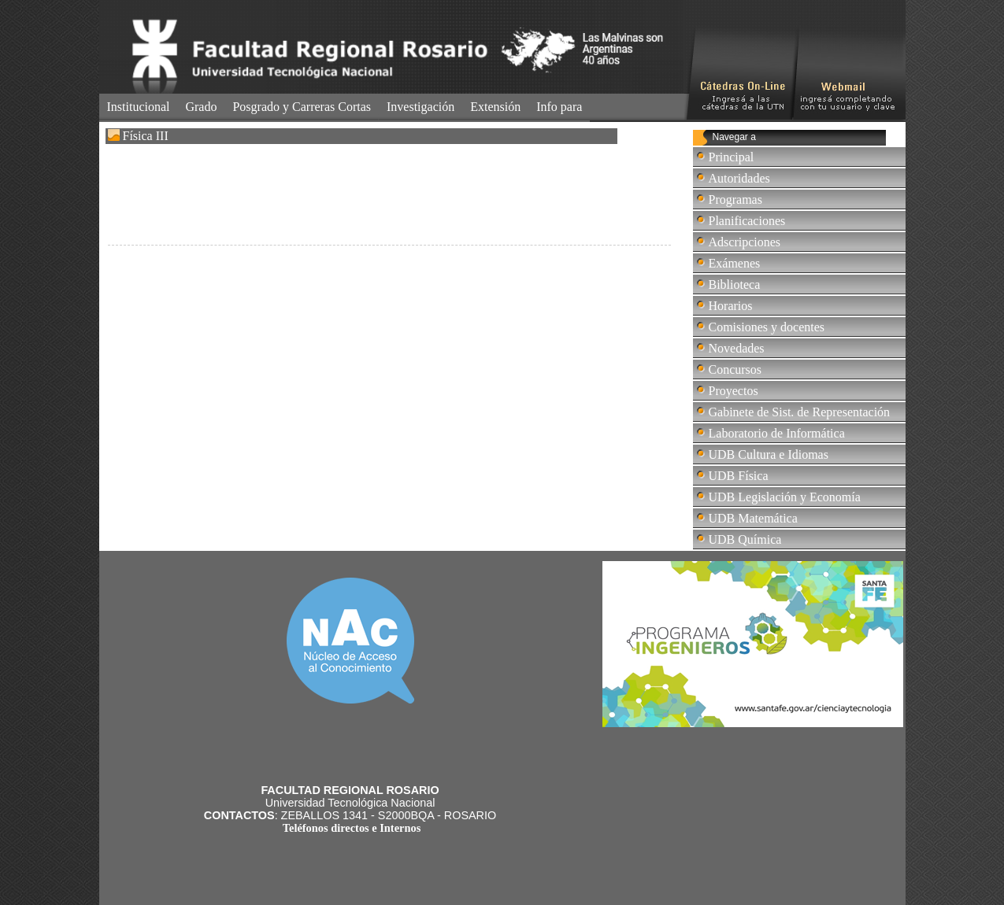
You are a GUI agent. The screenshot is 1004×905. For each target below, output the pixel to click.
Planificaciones (747, 220)
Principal (731, 157)
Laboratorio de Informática (777, 433)
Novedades (737, 348)
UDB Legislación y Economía (785, 497)
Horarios (731, 305)
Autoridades (739, 178)
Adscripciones (745, 242)
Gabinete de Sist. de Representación (800, 412)
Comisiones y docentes (767, 327)
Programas (735, 199)
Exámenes (735, 263)
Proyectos (733, 390)
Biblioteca (735, 284)
